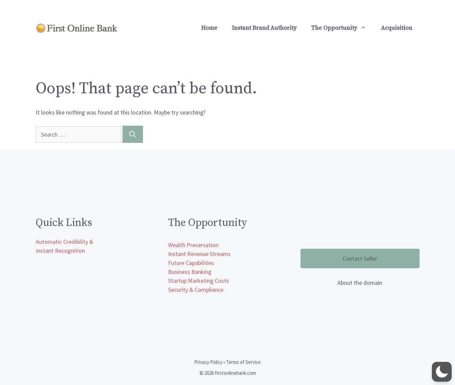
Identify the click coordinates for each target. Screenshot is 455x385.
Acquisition (396, 28)
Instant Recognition (60, 250)
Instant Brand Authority (264, 28)
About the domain (360, 282)
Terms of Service (243, 362)
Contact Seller (359, 258)
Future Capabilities (191, 263)
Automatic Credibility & (64, 241)
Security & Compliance (195, 289)
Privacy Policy (208, 362)
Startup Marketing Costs (198, 280)
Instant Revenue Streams (199, 254)
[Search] (132, 134)
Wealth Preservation (193, 245)
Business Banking (189, 272)
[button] (442, 372)
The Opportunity (342, 28)
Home (209, 28)
